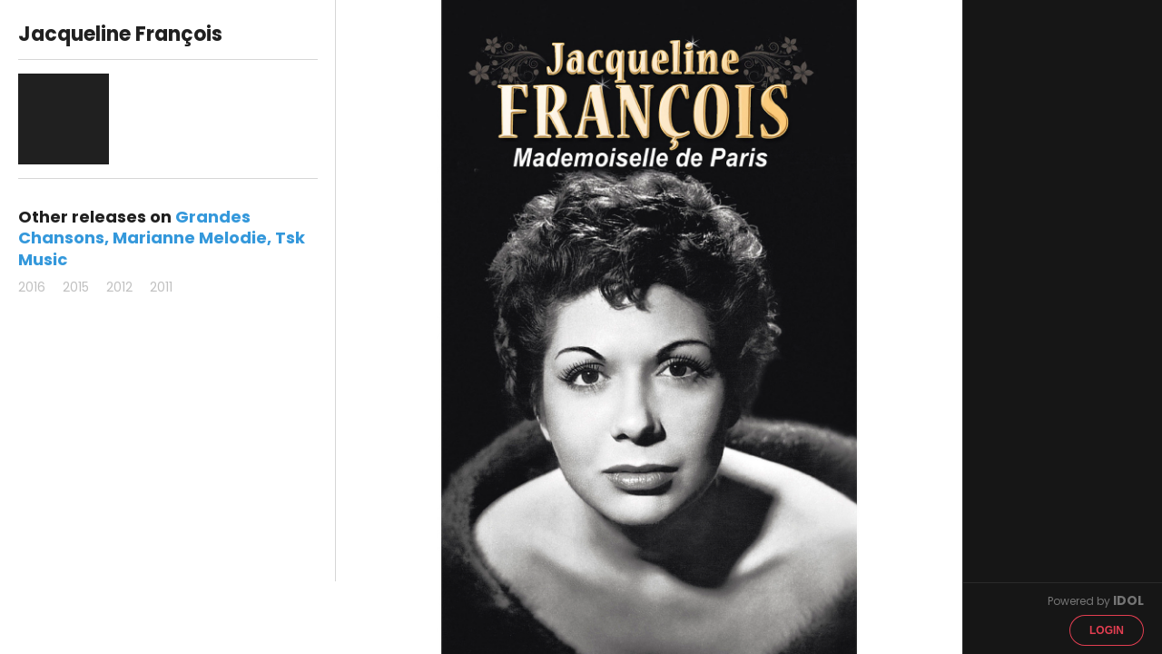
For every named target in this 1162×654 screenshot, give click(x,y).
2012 (119, 287)
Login (1106, 630)
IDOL (1128, 600)
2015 (76, 287)
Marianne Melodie (190, 237)
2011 (161, 287)
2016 (31, 287)
